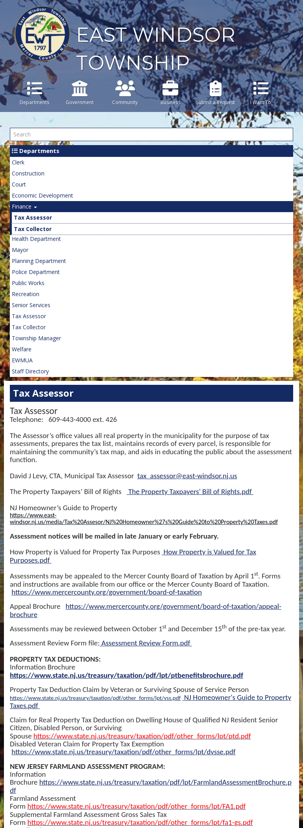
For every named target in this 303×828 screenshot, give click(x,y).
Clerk (18, 162)
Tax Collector (33, 229)
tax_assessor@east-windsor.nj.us (187, 475)
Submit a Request (215, 93)
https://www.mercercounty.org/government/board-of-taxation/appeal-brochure (145, 610)
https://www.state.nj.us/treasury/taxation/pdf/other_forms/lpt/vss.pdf (95, 697)
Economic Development (42, 195)
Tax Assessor (33, 217)
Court (19, 184)
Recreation (25, 294)
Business (170, 93)
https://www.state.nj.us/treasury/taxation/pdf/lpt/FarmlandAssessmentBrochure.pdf (151, 786)
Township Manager (36, 338)
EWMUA (22, 360)
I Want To (260, 93)
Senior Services (31, 305)
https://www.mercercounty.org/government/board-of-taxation (106, 592)
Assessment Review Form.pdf (146, 642)
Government (79, 93)
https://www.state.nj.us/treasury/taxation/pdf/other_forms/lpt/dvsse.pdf (123, 751)
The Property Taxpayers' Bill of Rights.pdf (190, 491)
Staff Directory (30, 371)
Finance (24, 206)
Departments (34, 93)
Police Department (36, 272)
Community (125, 93)
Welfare (21, 349)
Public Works (28, 283)
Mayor (20, 250)
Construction (28, 173)
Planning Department (39, 261)
